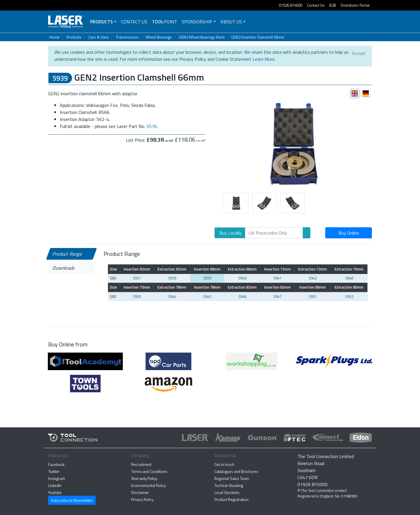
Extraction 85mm (349, 287)
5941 (277, 278)
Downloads (64, 267)
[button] (210, 143)
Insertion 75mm (137, 287)
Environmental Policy (148, 485)
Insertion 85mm (312, 287)
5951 (313, 296)
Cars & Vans (98, 37)
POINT (164, 21)
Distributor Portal (355, 5)
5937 (137, 278)
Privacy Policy (142, 499)
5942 (313, 278)
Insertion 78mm (207, 287)
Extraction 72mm (312, 269)
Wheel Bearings (159, 37)
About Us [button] (231, 21)
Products (101, 21)
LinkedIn (55, 485)
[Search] (274, 232)
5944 (172, 296)
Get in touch (224, 464)
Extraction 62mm (172, 269)
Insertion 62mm (137, 269)
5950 (137, 296)
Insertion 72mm (277, 269)
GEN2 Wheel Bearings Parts (202, 37)
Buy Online (348, 232)
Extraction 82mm (242, 287)
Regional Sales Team (231, 478)
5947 (277, 296)
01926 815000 (290, 5)
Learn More (264, 59)
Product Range (68, 253)
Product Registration (231, 499)
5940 (242, 278)
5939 (207, 278)
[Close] (359, 53)
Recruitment (141, 464)
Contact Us (316, 5)
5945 (207, 296)
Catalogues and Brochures (236, 471)
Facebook (56, 464)
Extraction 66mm (242, 269)
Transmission (127, 37)
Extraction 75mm (349, 269)
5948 (349, 278)
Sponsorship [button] (197, 21)
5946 (242, 296)
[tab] (355, 93)
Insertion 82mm (277, 287)
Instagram (56, 478)
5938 (172, 278)
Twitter (54, 471)
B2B (332, 5)
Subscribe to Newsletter (72, 500)
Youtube (55, 492)
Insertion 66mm (207, 269)
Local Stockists (226, 492)
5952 (349, 296)
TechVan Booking (228, 485)
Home (54, 37)
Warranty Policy (144, 478)
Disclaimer (140, 492)
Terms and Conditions (149, 471)
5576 (151, 126)
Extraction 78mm (172, 287)
